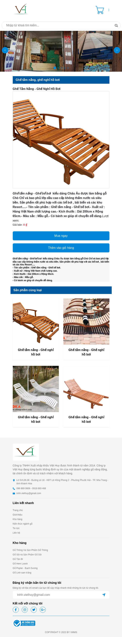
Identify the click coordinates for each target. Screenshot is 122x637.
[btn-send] (103, 594)
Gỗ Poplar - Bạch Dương (25, 568)
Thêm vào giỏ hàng (61, 247)
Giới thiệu (17, 514)
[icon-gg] (43, 610)
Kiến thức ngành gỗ (22, 523)
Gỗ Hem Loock (20, 563)
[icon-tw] (34, 610)
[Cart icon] (100, 10)
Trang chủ (18, 510)
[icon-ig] (25, 610)
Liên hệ (16, 532)
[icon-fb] (16, 610)
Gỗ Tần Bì (18, 559)
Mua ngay (60, 235)
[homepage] (21, 9)
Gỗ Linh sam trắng (22, 572)
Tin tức (16, 528)
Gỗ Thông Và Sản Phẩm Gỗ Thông (30, 550)
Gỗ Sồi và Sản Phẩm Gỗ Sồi (27, 554)
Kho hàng (17, 519)
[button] (108, 10)
